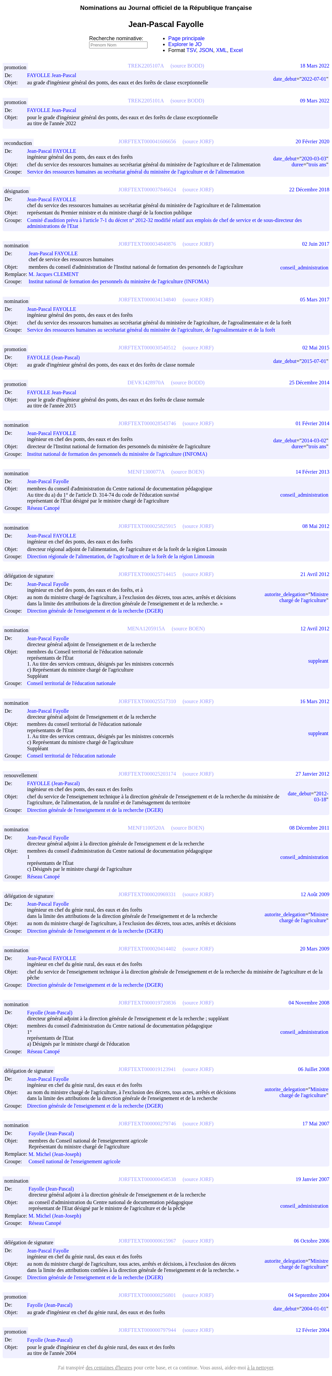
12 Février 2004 (312, 1330)
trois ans (317, 164)
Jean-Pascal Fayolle (51, 481)
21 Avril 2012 (314, 574)
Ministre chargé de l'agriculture (303, 597)
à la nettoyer (260, 1367)
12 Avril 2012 (314, 628)
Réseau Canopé (43, 508)
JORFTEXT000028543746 (147, 423)
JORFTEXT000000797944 (147, 1330)
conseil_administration (304, 267)
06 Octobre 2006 (311, 1241)
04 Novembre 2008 (308, 1002)
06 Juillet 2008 (313, 1069)
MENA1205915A (146, 628)
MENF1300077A (146, 472)
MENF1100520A (146, 828)
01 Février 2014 (312, 423)
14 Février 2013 (312, 472)
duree (298, 164)
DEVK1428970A (145, 382)
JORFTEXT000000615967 (147, 1241)
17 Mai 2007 (315, 1123)
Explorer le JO (185, 44)
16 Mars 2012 (314, 701)
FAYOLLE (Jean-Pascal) (56, 357)
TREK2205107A (146, 66)
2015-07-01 (314, 361)
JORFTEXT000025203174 (147, 774)
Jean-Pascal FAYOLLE (54, 151)
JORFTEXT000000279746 (147, 1123)
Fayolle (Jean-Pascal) (52, 1012)
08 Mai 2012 (315, 526)
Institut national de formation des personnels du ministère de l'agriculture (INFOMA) (118, 282)
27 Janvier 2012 (312, 774)
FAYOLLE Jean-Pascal (54, 75)
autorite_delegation (285, 594)
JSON (206, 50)
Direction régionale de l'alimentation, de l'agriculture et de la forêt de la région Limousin (120, 556)
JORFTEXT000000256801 (147, 1295)
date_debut (284, 79)
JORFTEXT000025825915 (147, 526)
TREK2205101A (146, 100)
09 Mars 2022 (314, 100)
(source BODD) (187, 66)
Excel (236, 50)
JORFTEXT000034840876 (147, 244)
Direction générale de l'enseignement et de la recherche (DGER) (95, 611)
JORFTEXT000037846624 (147, 189)
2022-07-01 (314, 79)
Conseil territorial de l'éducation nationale (71, 683)
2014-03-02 (314, 440)
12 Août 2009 (315, 894)
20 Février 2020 (312, 141)
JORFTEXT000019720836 (147, 1002)
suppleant (318, 661)
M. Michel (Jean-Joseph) (57, 1154)
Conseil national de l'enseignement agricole (74, 1161)
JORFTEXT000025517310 (147, 701)
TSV (191, 50)
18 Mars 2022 (314, 66)
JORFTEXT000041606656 (147, 141)
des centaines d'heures (108, 1367)
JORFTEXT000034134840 (147, 299)
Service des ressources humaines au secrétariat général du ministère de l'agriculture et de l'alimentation (135, 172)
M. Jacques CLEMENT (56, 274)
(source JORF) (198, 141)
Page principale (186, 38)
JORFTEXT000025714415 (147, 574)
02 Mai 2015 (315, 347)
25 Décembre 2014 (309, 382)
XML (221, 50)
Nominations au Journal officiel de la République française (166, 7)
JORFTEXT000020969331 (147, 894)
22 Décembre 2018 (309, 189)
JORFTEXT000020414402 (147, 948)
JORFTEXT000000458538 (147, 1179)
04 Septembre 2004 (308, 1295)
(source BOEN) (187, 472)
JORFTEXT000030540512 (147, 347)
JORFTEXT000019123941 (147, 1069)
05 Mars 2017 (314, 299)
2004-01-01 (314, 1308)
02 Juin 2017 (315, 244)
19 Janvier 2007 (312, 1179)
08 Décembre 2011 (309, 828)
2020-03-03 (314, 158)
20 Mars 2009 (314, 948)
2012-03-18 (321, 796)
